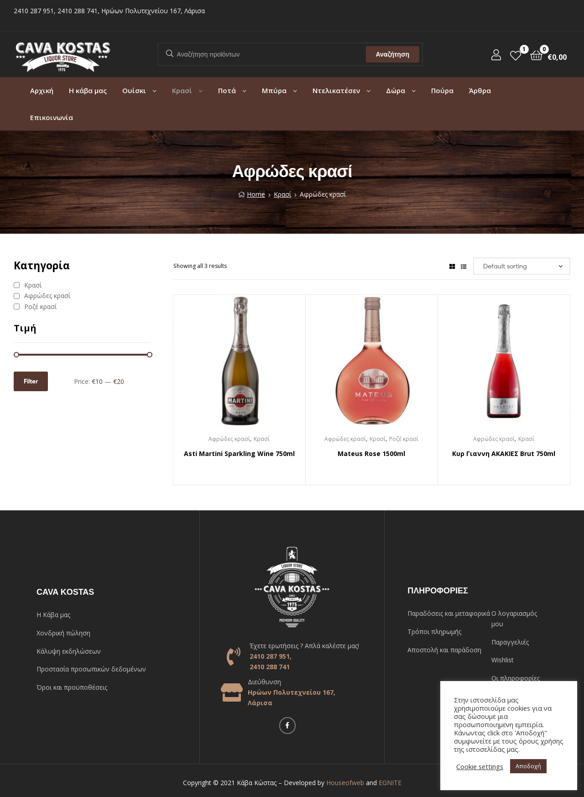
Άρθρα (480, 90)
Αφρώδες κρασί (229, 439)
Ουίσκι (134, 90)
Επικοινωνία (51, 117)
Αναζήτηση (392, 54)
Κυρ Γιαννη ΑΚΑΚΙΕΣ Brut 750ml (503, 453)
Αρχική (41, 90)
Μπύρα (274, 90)
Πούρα (442, 90)
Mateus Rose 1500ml (371, 453)
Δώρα (395, 90)
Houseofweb (345, 782)
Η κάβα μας (88, 90)
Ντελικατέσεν (336, 90)
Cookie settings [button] (479, 766)
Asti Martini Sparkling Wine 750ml (239, 453)
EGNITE (390, 782)
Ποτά (227, 90)
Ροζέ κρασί (403, 439)
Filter (31, 381)
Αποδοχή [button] (528, 766)
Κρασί (182, 90)
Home (256, 194)
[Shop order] (521, 266)
